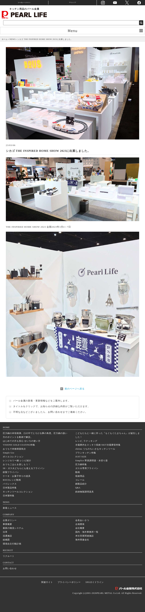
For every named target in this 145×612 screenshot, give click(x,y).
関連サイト (47, 582)
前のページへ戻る (75, 388)
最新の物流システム (13, 528)
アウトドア (72, 2)
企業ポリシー (10, 520)
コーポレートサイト (24, 2)
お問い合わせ (55, 412)
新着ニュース (10, 508)
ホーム (5, 39)
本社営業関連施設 (84, 536)
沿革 (5, 532)
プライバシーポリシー (69, 582)
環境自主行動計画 (12, 544)
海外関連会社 (82, 540)
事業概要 (7, 524)
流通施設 (7, 536)
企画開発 (80, 524)
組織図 (6, 540)
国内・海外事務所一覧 (86, 532)
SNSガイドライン (95, 582)
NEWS (12, 39)
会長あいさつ (82, 520)
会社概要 (80, 528)
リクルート (8, 556)
